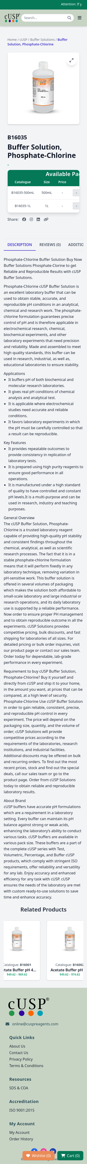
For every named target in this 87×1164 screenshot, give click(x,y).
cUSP (23, 39)
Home (12, 39)
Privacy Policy (21, 1059)
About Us (17, 1046)
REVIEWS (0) (50, 244)
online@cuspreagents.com (35, 1023)
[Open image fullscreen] (71, 60)
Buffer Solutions (42, 39)
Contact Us (18, 1052)
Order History (21, 1139)
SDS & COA (18, 1087)
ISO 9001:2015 (21, 1110)
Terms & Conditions (26, 1065)
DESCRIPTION (19, 244)
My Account (19, 1132)
